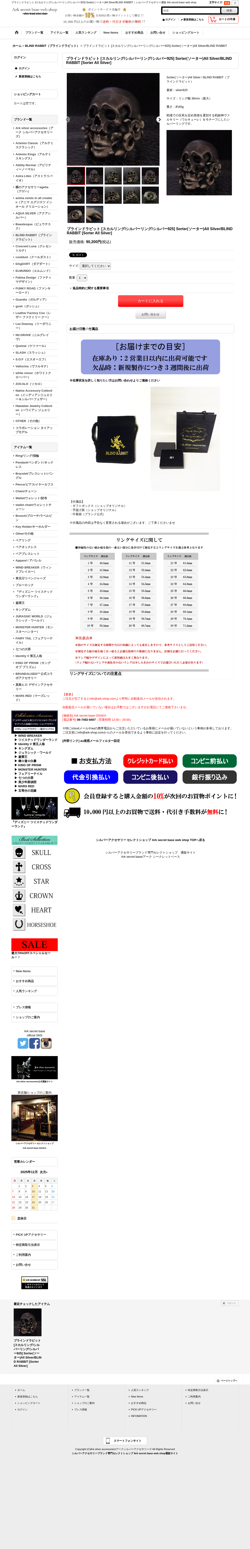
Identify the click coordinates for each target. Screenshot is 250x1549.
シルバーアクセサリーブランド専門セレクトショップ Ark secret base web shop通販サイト (125, 1453)
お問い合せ (23, 1264)
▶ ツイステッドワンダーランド (36, 740)
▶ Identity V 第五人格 (29, 744)
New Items (23, 971)
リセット (231, 1303)
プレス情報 (23, 1007)
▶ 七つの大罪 (23, 778)
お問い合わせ (150, 314)
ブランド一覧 (82, 1390)
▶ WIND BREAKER (28, 735)
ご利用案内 (23, 1255)
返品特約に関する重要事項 (91, 288)
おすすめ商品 (25, 981)
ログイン (170, 19)
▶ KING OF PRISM (27, 765)
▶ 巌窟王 (20, 757)
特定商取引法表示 (28, 1245)
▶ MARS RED (24, 786)
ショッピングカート (28, 1403)
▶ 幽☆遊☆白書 (25, 761)
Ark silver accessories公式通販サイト (34, 1081)
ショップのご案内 (28, 1017)
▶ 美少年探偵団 (25, 782)
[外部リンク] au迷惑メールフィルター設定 (91, 741)
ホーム (21, 1390)
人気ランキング (26, 991)
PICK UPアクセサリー (31, 1234)
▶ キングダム (23, 748)
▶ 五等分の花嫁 (25, 790)
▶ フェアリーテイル (28, 773)
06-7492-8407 (86, 719)
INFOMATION (139, 1416)
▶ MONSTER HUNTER (30, 769)
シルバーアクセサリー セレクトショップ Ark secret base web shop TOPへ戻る (150, 840)
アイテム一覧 (82, 1396)
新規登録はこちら (193, 19)
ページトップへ (229, 1380)
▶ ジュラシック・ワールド (32, 752)
